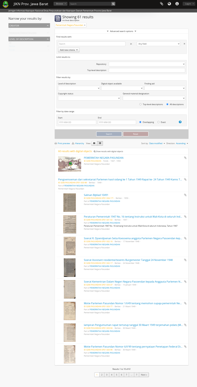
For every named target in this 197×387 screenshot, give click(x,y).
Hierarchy (78, 143)
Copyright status (65, 93)
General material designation (136, 93)
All (10, 29)
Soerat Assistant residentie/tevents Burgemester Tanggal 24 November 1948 (128, 260)
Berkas (12, 46)
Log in (188, 3)
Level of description (21, 39)
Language (169, 4)
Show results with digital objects (108, 151)
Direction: (170, 143)
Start (60, 117)
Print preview (62, 143)
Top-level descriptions (151, 104)
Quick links (177, 4)
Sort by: (144, 143)
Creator (14, 25)
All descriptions (175, 104)
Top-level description (96, 70)
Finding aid (150, 83)
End (99, 117)
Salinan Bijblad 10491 (96, 195)
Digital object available (111, 83)
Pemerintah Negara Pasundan (23, 33)
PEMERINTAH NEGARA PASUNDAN (103, 157)
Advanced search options (121, 31)
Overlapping (146, 122)
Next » (144, 374)
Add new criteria (69, 50)
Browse (59, 3)
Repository (101, 64)
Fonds (12, 50)
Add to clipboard (185, 157)
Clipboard (161, 4)
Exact (161, 122)
